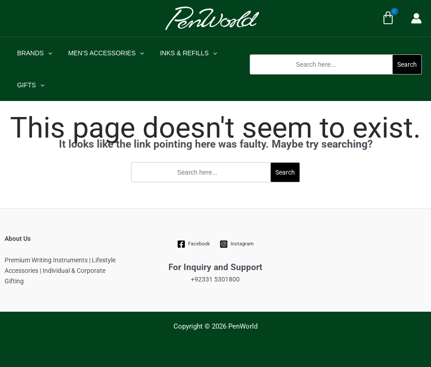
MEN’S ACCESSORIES (101, 53)
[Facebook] (193, 244)
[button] (336, 79)
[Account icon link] (416, 18)
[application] (46, 53)
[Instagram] (236, 244)
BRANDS (33, 53)
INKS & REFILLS (180, 53)
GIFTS (29, 85)
